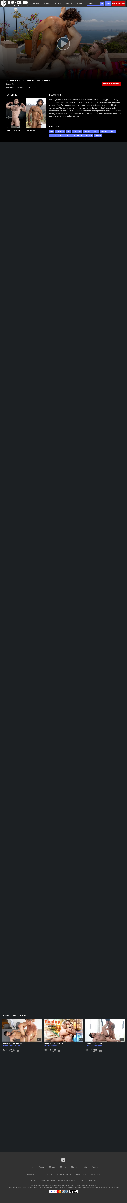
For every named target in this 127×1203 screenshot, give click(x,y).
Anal (51, 131)
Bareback (98, 135)
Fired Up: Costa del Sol (12, 1043)
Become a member (118, 4)
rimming (112, 131)
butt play (87, 131)
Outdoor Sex (77, 131)
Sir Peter (47, 1046)
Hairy (68, 131)
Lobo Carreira (98, 1046)
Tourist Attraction (94, 1043)
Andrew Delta (54, 1046)
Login (108, 4)
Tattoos (53, 135)
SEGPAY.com (82, 1187)
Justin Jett (16, 1046)
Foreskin (104, 131)
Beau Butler (89, 1046)
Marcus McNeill (13, 130)
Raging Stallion (9, 1049)
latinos (60, 135)
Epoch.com (19, 1187)
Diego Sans (31, 130)
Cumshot (80, 135)
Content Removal (113, 1187)
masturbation (70, 135)
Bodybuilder (60, 131)
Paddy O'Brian (8, 1046)
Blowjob (95, 131)
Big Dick (89, 135)
